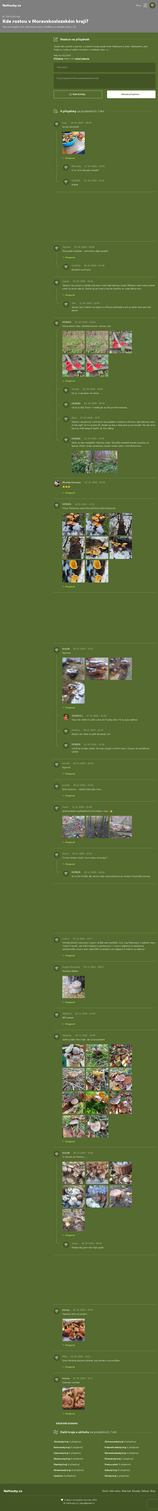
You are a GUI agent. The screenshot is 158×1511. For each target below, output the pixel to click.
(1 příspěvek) (122, 1447)
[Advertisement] (25, 82)
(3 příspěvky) (120, 1441)
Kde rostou (115, 1491)
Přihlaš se (58, 58)
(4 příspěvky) (122, 1453)
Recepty (136, 1491)
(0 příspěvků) (68, 1447)
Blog (152, 1491)
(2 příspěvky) (67, 1441)
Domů (105, 1491)
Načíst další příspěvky (67, 1423)
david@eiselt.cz (87, 1503)
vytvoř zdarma (82, 58)
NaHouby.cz (11, 5)
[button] (145, 5)
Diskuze (145, 1491)
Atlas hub (126, 1491)
